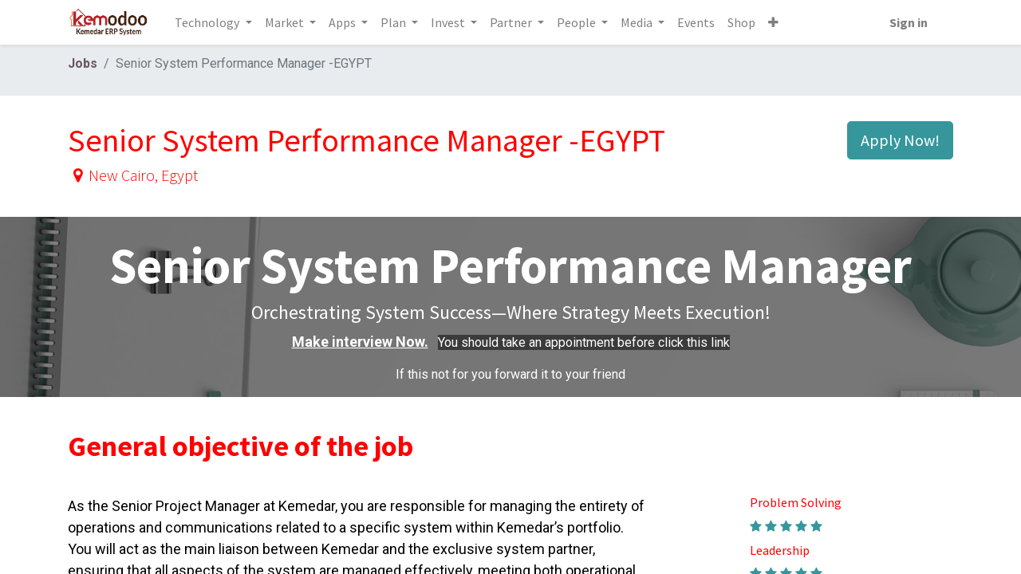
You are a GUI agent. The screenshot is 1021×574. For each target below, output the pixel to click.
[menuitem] (696, 22)
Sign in (908, 22)
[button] (773, 22)
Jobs (82, 63)
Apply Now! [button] (900, 140)
